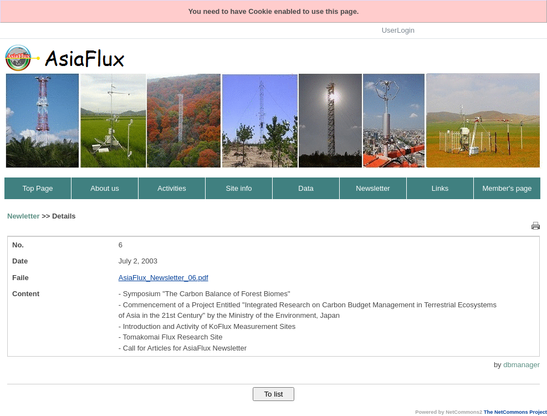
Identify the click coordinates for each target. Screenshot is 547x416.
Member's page (506, 188)
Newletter (23, 216)
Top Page (38, 188)
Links (440, 188)
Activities (171, 188)
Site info (239, 188)
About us (104, 188)
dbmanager (521, 365)
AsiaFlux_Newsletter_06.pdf (163, 277)
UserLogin (398, 30)
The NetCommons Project (515, 412)
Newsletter (373, 188)
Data (305, 188)
